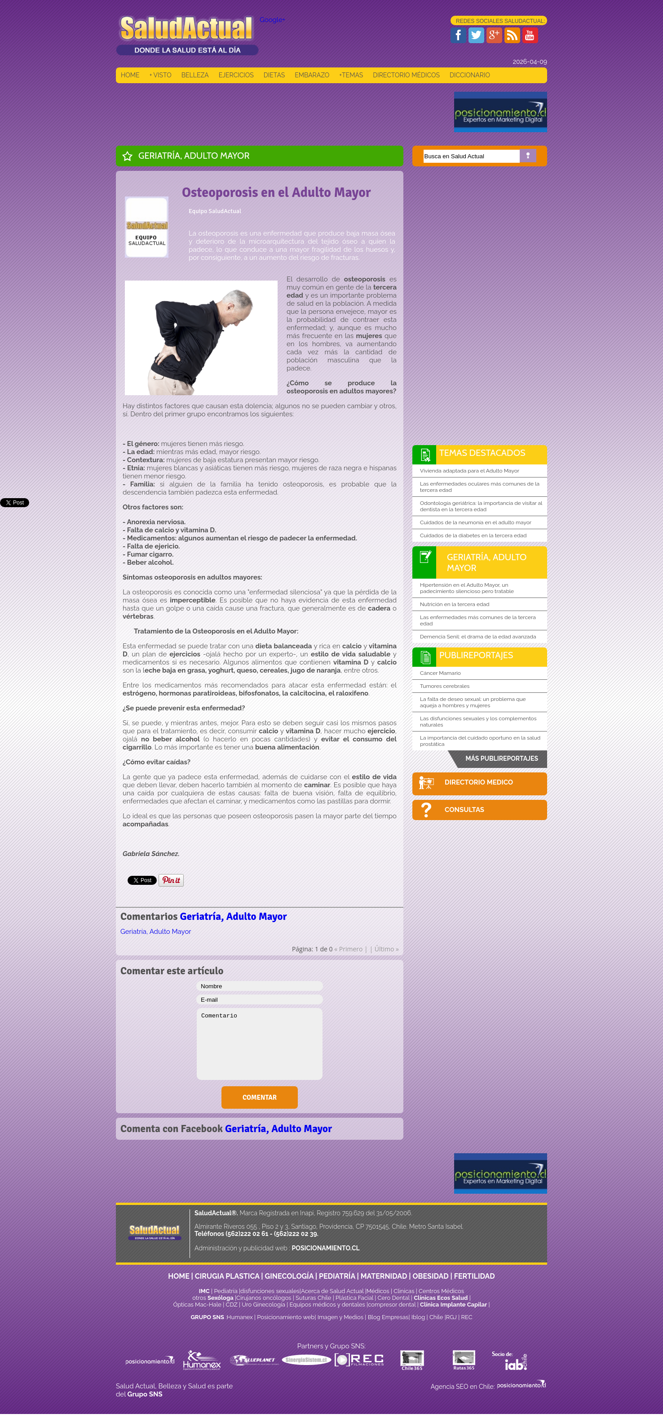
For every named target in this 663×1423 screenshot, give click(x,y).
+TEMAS (351, 75)
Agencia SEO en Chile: (463, 1386)
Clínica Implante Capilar (453, 1304)
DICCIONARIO (470, 75)
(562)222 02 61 (246, 1233)
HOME (130, 75)
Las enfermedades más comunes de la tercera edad (478, 620)
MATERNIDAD (384, 1276)
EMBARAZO (312, 75)
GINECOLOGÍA (289, 1276)
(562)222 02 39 (295, 1233)
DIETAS (274, 75)
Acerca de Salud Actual (332, 1291)
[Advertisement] (279, 112)
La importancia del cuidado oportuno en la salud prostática (480, 741)
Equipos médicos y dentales (328, 1304)
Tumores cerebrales (444, 686)
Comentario (260, 1044)
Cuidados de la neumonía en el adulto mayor (475, 522)
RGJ (451, 1317)
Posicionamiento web (285, 1317)
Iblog (418, 1317)
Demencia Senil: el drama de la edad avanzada (478, 636)
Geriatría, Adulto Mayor (194, 155)
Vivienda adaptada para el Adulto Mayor (469, 471)
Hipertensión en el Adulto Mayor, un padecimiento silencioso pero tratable (467, 588)
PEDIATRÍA (337, 1276)
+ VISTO (161, 75)
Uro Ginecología (263, 1304)
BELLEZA (195, 75)
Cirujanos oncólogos (263, 1297)
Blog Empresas (387, 1317)
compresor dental (391, 1304)
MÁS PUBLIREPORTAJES (501, 758)
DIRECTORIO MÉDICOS (406, 75)
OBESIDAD (430, 1276)
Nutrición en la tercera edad (454, 604)
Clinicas (403, 1291)
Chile (436, 1317)
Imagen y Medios (340, 1317)
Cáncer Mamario (440, 673)
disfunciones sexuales (270, 1291)
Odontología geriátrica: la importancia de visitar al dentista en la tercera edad (481, 506)
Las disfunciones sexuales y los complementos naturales (478, 721)
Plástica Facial (355, 1297)
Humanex (240, 1317)
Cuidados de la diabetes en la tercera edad (473, 535)
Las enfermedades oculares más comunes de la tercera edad (479, 487)
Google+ (272, 20)
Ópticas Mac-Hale (197, 1304)
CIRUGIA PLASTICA (227, 1276)
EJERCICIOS (236, 75)
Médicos (379, 1291)
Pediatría (225, 1291)
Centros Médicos (441, 1291)
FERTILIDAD (474, 1276)
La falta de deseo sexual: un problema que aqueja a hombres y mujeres (473, 702)
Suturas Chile (313, 1297)
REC (466, 1317)
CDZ (232, 1304)
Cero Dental (394, 1297)
